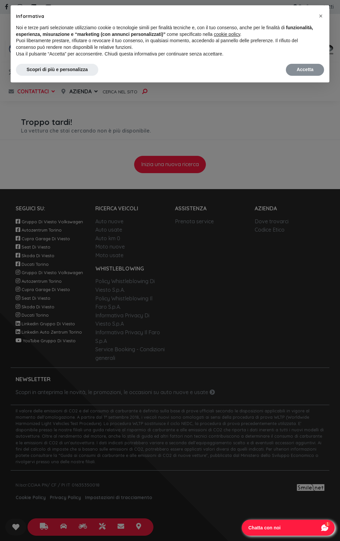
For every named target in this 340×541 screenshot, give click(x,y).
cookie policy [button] (227, 34)
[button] (320, 16)
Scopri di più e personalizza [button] (57, 69)
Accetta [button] (305, 69)
